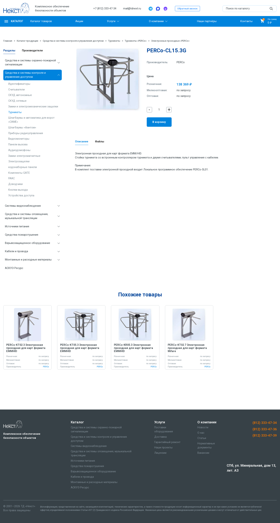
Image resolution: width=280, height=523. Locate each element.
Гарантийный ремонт (167, 442)
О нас (200, 432)
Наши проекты (163, 447)
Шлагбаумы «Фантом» (22, 127)
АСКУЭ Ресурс (14, 268)
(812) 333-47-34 (265, 423)
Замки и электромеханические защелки (33, 106)
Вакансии (203, 452)
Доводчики (15, 184)
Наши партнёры (207, 21)
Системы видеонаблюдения (23, 205)
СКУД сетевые (17, 100)
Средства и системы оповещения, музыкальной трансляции (26, 216)
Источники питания (17, 226)
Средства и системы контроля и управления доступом (73, 40)
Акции (79, 21)
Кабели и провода (16, 251)
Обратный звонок (187, 8)
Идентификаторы (19, 83)
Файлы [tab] (99, 141)
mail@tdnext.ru (132, 8)
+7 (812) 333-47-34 (104, 8)
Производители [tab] (32, 50)
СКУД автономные (20, 95)
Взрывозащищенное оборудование (27, 243)
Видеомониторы (18, 138)
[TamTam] (165, 9)
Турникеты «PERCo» (136, 40)
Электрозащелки (18, 161)
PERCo (181, 62)
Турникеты (114, 40)
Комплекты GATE (19, 172)
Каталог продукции (27, 40)
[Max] (158, 9)
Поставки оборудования (163, 429)
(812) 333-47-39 (265, 435)
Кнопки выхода (18, 189)
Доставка (160, 436)
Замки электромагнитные (24, 156)
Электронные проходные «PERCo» (170, 40)
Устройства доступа (21, 195)
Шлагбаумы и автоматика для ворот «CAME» (31, 119)
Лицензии (160, 452)
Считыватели (16, 89)
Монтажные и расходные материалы (28, 259)
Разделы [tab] (9, 50)
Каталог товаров (41, 21)
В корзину (159, 122)
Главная (7, 40)
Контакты (246, 21)
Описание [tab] (81, 141)
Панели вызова (17, 144)
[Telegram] (151, 9)
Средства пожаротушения (21, 234)
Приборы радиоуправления (25, 133)
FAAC (11, 178)
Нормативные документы (206, 445)
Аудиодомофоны (19, 150)
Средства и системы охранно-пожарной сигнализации (30, 62)
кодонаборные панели (22, 167)
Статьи (201, 438)
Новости (202, 427)
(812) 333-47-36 (265, 429)
